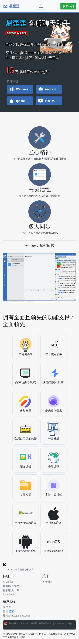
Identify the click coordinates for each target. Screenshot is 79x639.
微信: (6, 611)
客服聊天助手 (11, 586)
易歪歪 (7, 607)
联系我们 (68, 6)
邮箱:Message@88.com (16, 615)
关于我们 (47, 581)
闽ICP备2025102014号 (18, 623)
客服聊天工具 (11, 590)
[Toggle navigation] (41, 6)
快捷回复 (8, 581)
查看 (12, 611)
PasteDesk (8, 594)
